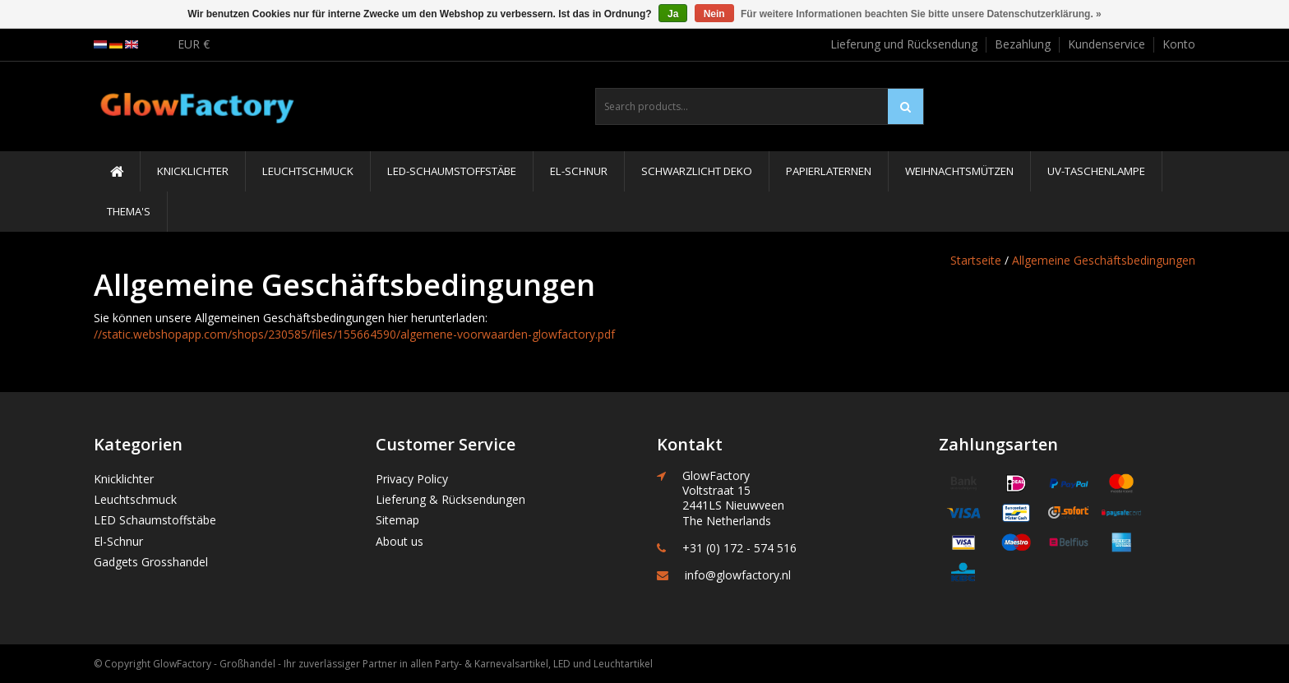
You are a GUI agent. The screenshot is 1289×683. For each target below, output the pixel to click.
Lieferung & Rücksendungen (450, 499)
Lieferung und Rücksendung (903, 44)
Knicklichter (193, 171)
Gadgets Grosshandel (151, 562)
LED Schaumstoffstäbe (155, 520)
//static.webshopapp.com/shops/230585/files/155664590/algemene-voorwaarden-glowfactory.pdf (354, 334)
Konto (1178, 44)
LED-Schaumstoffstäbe (451, 171)
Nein (714, 14)
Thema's (128, 211)
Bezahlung (1023, 44)
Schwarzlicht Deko (696, 171)
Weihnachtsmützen (959, 171)
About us (399, 541)
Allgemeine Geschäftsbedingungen (1103, 260)
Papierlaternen (828, 171)
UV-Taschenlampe (1096, 171)
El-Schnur (579, 171)
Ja (673, 14)
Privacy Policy (412, 479)
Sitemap (397, 520)
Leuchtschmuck (307, 171)
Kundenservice (1106, 44)
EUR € (194, 44)
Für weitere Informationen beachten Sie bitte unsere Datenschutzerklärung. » (921, 14)
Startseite (975, 260)
